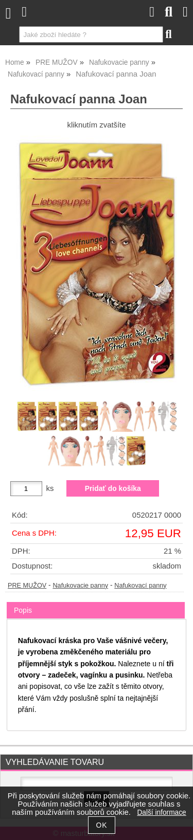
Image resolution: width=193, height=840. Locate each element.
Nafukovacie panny (80, 585)
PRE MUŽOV (27, 585)
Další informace (161, 812)
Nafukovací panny (140, 585)
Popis (23, 610)
